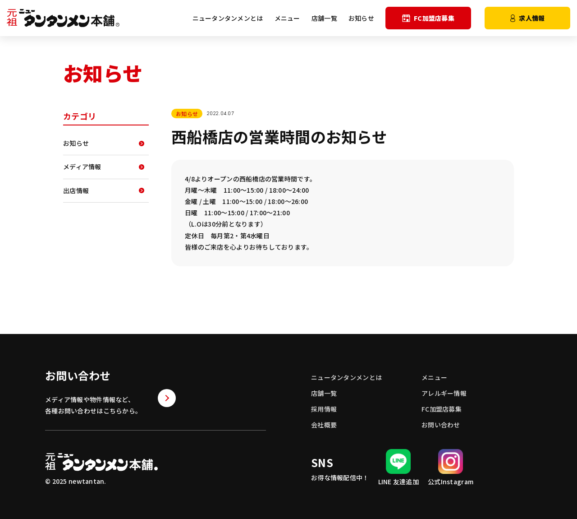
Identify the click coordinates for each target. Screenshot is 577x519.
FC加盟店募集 (428, 18)
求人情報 (527, 18)
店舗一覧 (324, 18)
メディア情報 (82, 166)
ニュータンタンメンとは (227, 18)
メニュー (287, 18)
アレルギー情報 (444, 393)
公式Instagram (450, 467)
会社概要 (324, 424)
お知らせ (361, 18)
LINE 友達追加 (398, 467)
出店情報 (76, 190)
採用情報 (324, 408)
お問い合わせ (440, 424)
